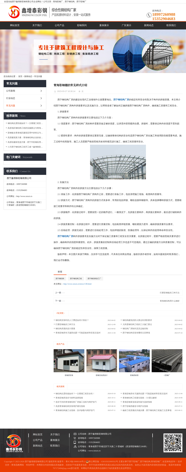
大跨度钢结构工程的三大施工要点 (137, 324)
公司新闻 (10, 91)
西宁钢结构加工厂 (94, 279)
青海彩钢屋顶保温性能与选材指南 (137, 402)
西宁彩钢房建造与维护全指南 (135, 406)
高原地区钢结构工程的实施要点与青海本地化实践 (26, 128)
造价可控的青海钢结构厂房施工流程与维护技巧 (76, 402)
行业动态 (10, 98)
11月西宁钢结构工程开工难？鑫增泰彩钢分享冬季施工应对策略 (26, 147)
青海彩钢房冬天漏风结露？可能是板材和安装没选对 (78, 333)
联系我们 (171, 25)
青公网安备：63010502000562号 (102, 461)
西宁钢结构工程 (76, 279)
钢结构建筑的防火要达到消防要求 (137, 320)
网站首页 (15, 25)
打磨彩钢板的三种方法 (65, 324)
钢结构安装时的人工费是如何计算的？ (72, 320)
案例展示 (104, 25)
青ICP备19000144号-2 (75, 461)
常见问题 (38, 76)
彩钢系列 (82, 25)
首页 (20, 76)
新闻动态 (149, 25)
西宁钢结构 (60, 279)
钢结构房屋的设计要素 (65, 329)
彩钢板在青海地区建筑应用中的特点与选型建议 (26, 133)
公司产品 (59, 25)
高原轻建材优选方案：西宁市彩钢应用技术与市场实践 (26, 142)
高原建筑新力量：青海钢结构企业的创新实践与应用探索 (26, 137)
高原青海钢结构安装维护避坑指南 (70, 406)
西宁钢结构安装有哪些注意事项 (136, 333)
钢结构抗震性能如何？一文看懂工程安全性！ (26, 123)
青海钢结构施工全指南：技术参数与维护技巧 (75, 410)
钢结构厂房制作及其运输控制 (135, 329)
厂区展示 (126, 25)
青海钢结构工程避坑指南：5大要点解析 (140, 398)
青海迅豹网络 (17, 465)
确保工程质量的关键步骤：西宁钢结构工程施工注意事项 (147, 410)
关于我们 (37, 25)
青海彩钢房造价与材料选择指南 (69, 398)
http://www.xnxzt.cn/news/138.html (77, 284)
